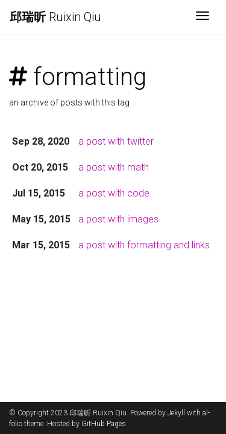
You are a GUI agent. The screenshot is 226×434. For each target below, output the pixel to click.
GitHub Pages (103, 424)
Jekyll (176, 413)
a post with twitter (116, 141)
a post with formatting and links (144, 245)
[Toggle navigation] (202, 17)
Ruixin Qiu (55, 17)
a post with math (113, 167)
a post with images (118, 219)
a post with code (113, 193)
